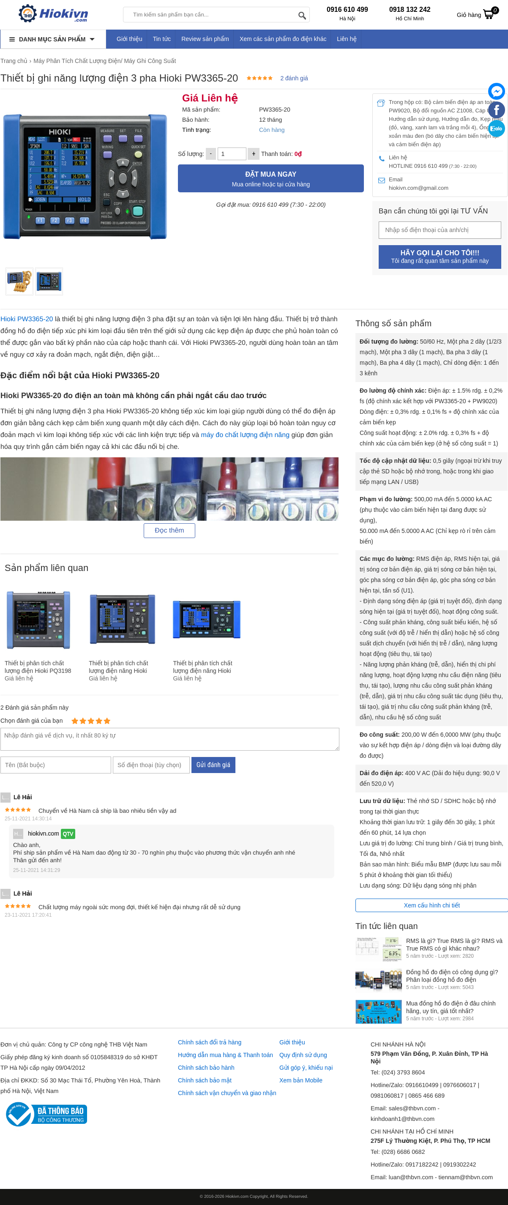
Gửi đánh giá (213, 765)
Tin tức (162, 39)
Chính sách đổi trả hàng (209, 1042)
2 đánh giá (294, 78)
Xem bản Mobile (300, 1080)
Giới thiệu (129, 39)
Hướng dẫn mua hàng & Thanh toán (225, 1055)
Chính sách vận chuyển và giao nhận (227, 1093)
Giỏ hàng (478, 14)
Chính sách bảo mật (205, 1080)
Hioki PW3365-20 (26, 319)
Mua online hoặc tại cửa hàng (271, 178)
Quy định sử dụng (303, 1055)
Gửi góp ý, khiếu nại (306, 1067)
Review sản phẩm (205, 39)
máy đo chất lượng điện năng (245, 435)
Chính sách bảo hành (206, 1067)
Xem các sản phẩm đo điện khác (283, 39)
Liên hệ (347, 39)
